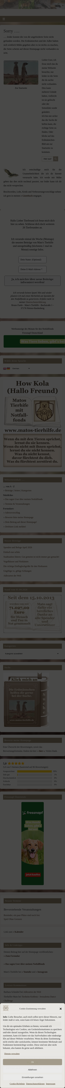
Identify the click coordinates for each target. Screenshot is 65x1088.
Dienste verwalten (12, 1054)
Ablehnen (32, 1069)
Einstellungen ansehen (32, 1077)
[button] (60, 1008)
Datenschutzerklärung (35, 1084)
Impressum (50, 1084)
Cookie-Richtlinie (17, 1084)
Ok (32, 1062)
